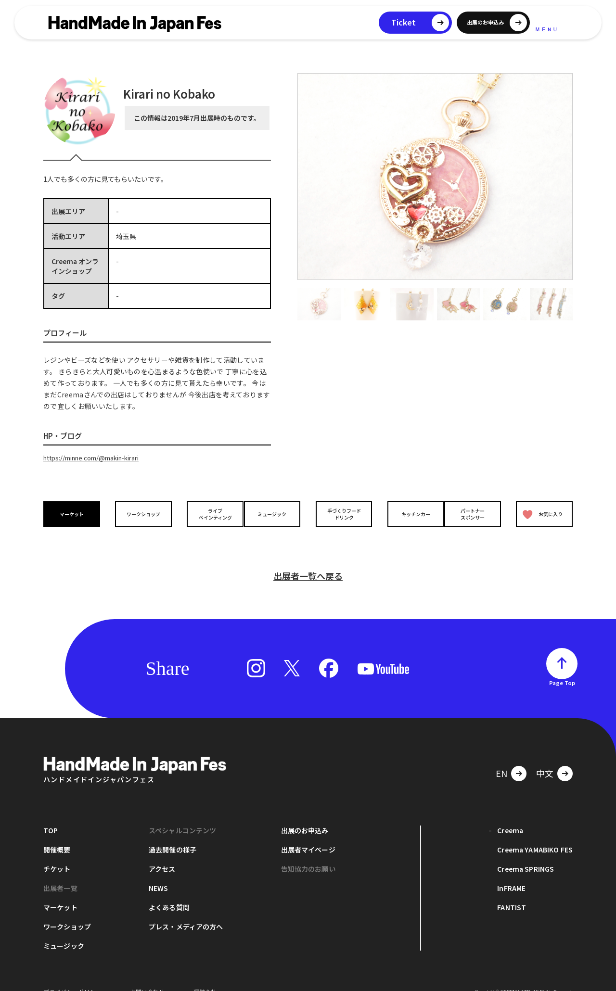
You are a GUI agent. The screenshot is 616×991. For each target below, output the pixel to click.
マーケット (74, 513)
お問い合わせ (147, 976)
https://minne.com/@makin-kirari (98, 457)
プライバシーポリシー (72, 976)
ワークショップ (141, 513)
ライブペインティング (208, 513)
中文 (544, 757)
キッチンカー (408, 513)
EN (501, 757)
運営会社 (205, 976)
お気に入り (540, 513)
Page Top (562, 667)
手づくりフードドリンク (341, 513)
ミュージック (274, 513)
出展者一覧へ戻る (308, 560)
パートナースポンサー (475, 513)
